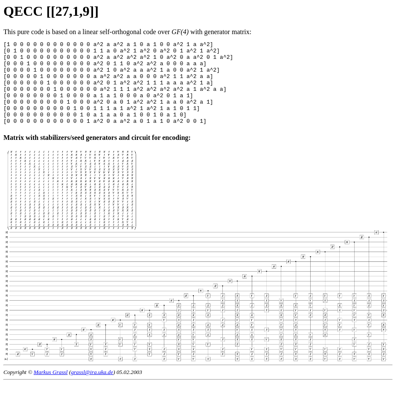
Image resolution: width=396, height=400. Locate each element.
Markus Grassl (51, 389)
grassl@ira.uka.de (92, 389)
